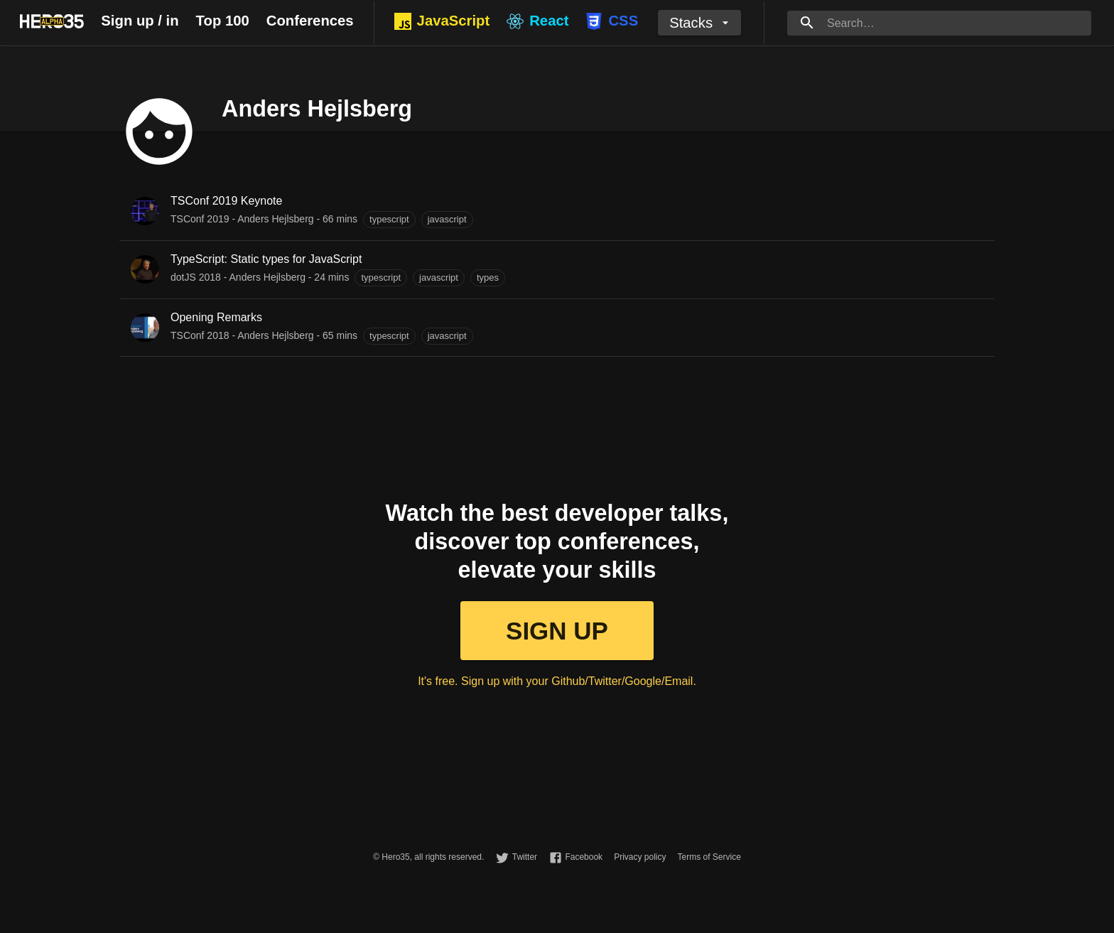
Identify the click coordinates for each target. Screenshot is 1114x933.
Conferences (310, 20)
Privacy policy (640, 857)
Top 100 (222, 20)
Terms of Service (708, 857)
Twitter (524, 857)
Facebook (583, 857)
